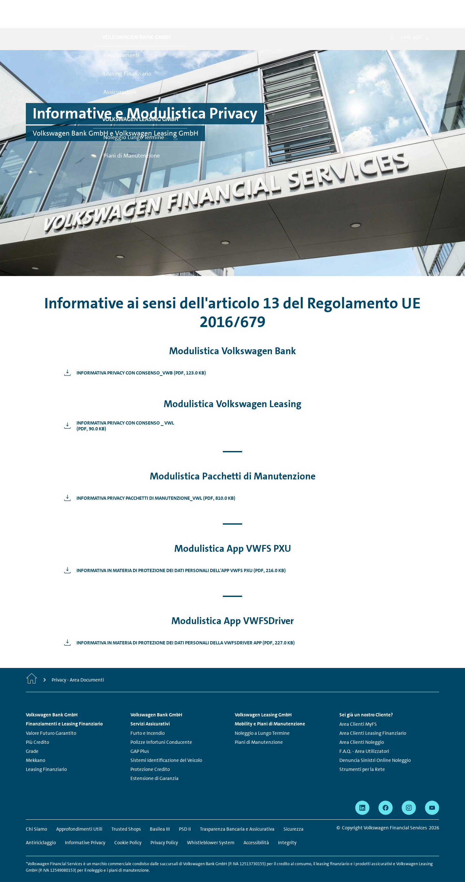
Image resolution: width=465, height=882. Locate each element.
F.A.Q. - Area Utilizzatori (364, 737)
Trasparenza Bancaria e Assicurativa (237, 815)
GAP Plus (139, 737)
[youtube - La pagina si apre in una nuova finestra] (432, 793)
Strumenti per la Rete (362, 755)
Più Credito (37, 728)
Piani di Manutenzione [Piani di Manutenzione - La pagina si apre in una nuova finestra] (259, 728)
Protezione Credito (150, 755)
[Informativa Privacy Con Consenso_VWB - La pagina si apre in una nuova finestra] (133, 358)
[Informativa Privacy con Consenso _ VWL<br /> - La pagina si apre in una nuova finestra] (117, 411)
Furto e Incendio (147, 719)
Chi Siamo (36, 815)
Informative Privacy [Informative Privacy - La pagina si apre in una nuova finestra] (85, 828)
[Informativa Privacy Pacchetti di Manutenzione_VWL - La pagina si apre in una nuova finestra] (148, 484)
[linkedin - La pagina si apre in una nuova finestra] (362, 793)
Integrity (287, 828)
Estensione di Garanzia (154, 764)
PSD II (185, 815)
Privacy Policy (164, 828)
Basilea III (160, 815)
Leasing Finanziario (46, 755)
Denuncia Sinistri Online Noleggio (375, 746)
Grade (32, 737)
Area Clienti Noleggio (361, 728)
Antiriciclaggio (41, 828)
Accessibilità (256, 828)
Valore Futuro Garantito (51, 719)
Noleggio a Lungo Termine (262, 719)
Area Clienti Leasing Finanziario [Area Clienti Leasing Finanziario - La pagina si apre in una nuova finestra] (372, 719)
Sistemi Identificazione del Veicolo (166, 746)
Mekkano (35, 746)
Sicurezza (294, 815)
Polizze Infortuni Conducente (161, 728)
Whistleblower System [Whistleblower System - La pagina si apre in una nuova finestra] (210, 828)
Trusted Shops (126, 815)
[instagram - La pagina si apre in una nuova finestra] (409, 793)
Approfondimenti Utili (79, 815)
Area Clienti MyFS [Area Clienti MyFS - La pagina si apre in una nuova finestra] (358, 710)
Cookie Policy (127, 828)
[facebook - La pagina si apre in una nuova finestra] (385, 793)
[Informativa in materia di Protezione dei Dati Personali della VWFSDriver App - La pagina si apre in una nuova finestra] (177, 628)
